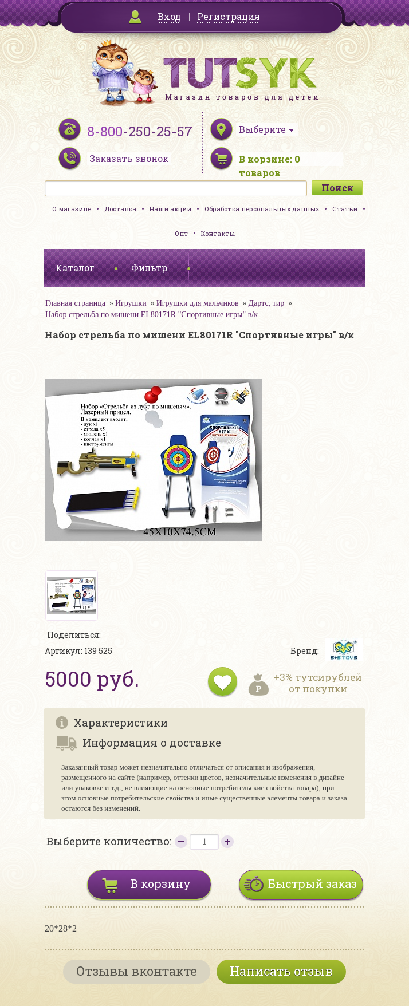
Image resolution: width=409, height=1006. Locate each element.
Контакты (218, 233)
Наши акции (170, 208)
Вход (169, 16)
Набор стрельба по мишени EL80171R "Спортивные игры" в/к (151, 314)
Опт (181, 233)
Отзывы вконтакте (136, 970)
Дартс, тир (267, 303)
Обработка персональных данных (261, 208)
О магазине (71, 208)
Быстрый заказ (312, 883)
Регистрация (228, 16)
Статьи (344, 208)
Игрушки (131, 303)
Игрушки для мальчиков (197, 303)
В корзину (161, 883)
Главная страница (75, 303)
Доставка (120, 208)
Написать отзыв (281, 970)
